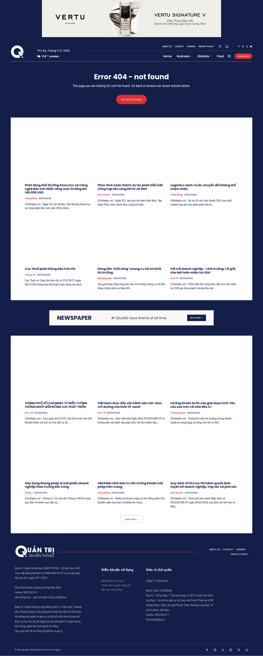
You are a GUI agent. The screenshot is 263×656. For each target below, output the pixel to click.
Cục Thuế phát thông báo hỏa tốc (50, 269)
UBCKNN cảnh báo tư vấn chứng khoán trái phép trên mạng (130, 485)
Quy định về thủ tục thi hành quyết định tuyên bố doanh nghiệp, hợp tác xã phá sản (203, 485)
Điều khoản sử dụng (112, 580)
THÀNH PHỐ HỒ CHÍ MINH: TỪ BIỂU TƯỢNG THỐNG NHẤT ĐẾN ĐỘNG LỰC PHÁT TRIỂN (56, 405)
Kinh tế (174, 278)
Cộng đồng (31, 198)
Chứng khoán (178, 413)
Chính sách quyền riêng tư (115, 585)
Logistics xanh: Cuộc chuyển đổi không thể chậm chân (203, 187)
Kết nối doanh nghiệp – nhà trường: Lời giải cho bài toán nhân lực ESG (202, 271)
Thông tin (30, 275)
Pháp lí (29, 493)
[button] (227, 46)
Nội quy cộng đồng (111, 589)
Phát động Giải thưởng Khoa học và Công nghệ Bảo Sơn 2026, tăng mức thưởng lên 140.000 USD (56, 189)
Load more (131, 519)
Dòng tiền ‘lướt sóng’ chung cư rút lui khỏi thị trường (129, 271)
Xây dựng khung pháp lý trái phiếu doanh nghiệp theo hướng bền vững (57, 485)
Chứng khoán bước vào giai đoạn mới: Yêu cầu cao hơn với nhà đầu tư (202, 405)
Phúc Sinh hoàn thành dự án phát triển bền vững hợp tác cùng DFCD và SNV (130, 187)
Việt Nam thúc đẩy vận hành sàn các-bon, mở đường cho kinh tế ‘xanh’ (130, 405)
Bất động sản (105, 278)
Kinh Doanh (104, 195)
